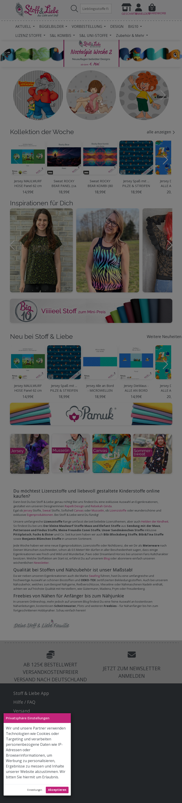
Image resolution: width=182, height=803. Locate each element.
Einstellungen (34, 789)
